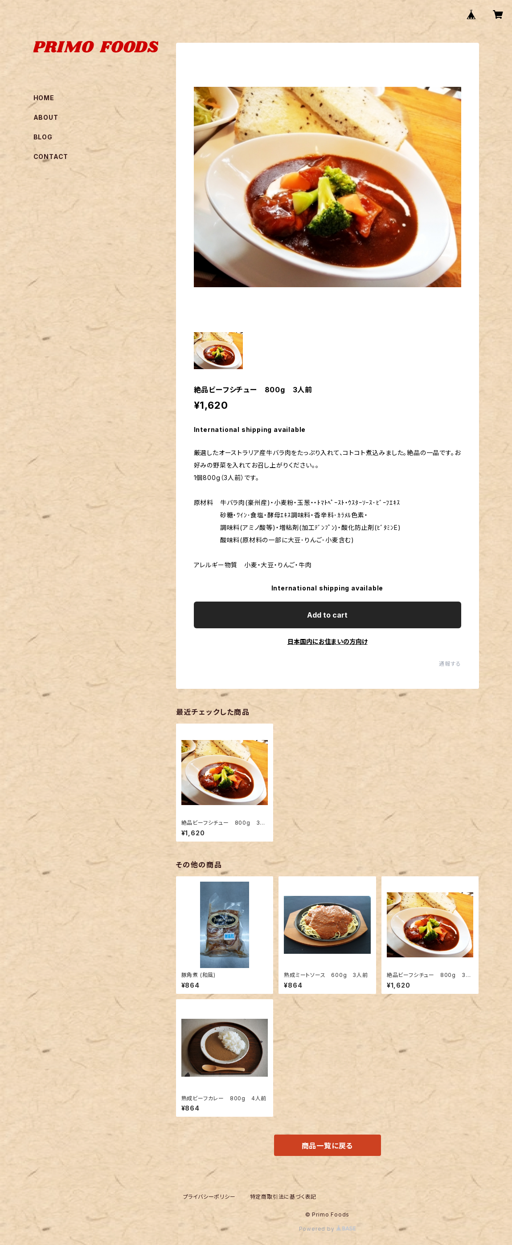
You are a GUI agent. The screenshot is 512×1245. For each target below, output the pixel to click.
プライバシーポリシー (209, 1196)
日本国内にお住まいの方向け (327, 641)
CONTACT (51, 156)
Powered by (327, 1228)
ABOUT (45, 117)
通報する (450, 663)
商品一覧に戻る (327, 1145)
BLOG (43, 137)
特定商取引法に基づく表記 (283, 1196)
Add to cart (327, 614)
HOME (43, 98)
